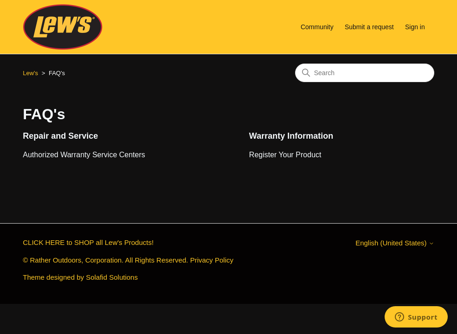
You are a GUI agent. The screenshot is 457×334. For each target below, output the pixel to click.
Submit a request (369, 27)
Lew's (30, 73)
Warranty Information (291, 136)
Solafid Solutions (112, 277)
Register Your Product (285, 155)
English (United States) (394, 243)
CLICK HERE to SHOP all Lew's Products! (88, 242)
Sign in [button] (415, 27)
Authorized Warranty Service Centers (84, 155)
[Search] (364, 73)
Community (317, 27)
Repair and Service (60, 136)
